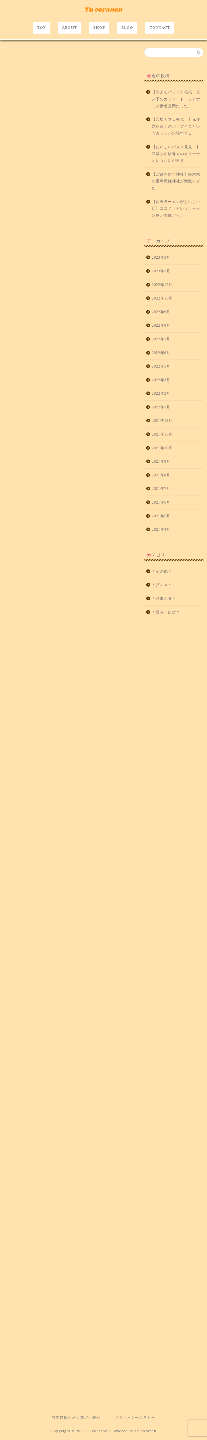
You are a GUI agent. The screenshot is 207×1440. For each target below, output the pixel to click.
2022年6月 (161, 353)
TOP (41, 28)
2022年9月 (161, 312)
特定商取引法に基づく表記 (76, 1417)
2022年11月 (162, 298)
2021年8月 (161, 475)
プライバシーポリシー (135, 1417)
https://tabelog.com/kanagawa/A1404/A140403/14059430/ (77, 293)
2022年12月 (162, 285)
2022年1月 (161, 407)
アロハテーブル (71, 1211)
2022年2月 (161, 393)
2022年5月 (161, 366)
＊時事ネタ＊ (164, 599)
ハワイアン (33, 1219)
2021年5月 (161, 516)
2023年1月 (161, 271)
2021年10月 (162, 448)
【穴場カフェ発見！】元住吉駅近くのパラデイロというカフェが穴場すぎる (176, 126)
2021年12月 (162, 421)
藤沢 (34, 1228)
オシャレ (96, 1211)
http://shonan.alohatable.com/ (48, 1187)
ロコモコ (69, 1219)
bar (10, 1211)
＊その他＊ (162, 571)
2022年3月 (161, 380)
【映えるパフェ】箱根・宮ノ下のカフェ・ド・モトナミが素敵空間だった (176, 99)
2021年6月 (161, 502)
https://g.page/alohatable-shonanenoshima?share (47, 1104)
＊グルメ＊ (12, 55)
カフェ (115, 1211)
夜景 (87, 1219)
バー (52, 1219)
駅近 (49, 1228)
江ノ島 (103, 1219)
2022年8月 (161, 325)
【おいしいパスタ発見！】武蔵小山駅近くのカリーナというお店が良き (176, 154)
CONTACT (159, 28)
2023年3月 (161, 257)
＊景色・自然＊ (166, 612)
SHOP (99, 28)
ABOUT (69, 28)
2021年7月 (161, 489)
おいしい (27, 1211)
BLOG (127, 28)
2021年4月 (161, 529)
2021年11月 (162, 434)
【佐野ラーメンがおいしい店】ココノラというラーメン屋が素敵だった (176, 209)
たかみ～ (47, 1211)
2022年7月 (161, 339)
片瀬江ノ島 (15, 1228)
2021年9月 (161, 461)
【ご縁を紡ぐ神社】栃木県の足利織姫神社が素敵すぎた (176, 181)
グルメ (12, 1219)
